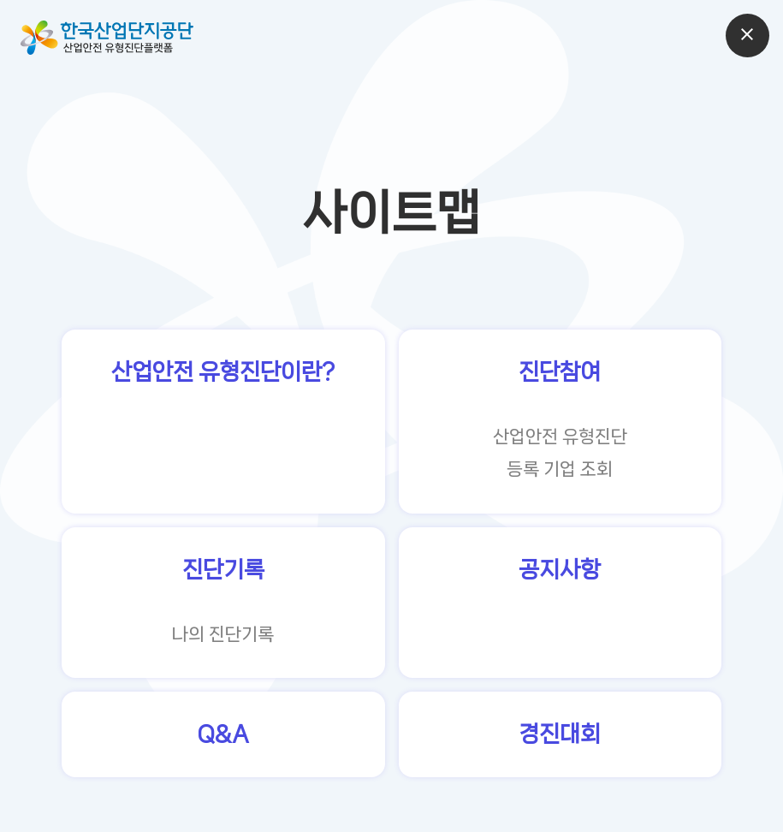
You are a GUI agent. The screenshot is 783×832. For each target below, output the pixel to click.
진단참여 (560, 372)
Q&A (223, 734)
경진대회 (560, 734)
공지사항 (560, 569)
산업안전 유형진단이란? (223, 372)
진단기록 (223, 569)
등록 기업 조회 (560, 469)
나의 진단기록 (223, 634)
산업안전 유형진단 (560, 436)
